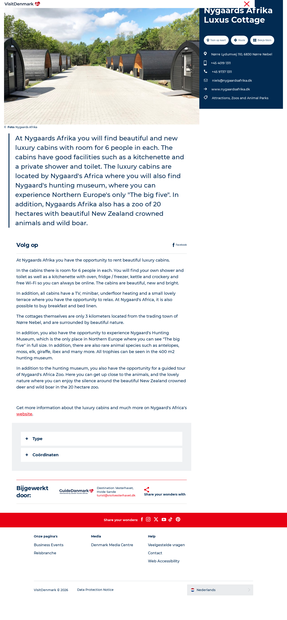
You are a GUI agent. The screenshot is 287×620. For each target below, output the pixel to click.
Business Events (52, 566)
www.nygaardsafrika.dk (230, 111)
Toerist (246, 4)
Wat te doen (141, 14)
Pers (280, 4)
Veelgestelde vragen (166, 566)
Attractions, (221, 119)
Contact (155, 574)
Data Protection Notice (99, 611)
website (25, 435)
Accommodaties (173, 14)
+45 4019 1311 (220, 84)
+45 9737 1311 (222, 93)
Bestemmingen (111, 14)
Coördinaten (42, 476)
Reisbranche (264, 4)
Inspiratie (83, 14)
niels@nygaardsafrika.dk (232, 102)
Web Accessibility (164, 582)
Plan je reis (203, 14)
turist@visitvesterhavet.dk (111, 517)
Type (34, 460)
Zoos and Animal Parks (249, 119)
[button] (136, 513)
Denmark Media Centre (114, 566)
